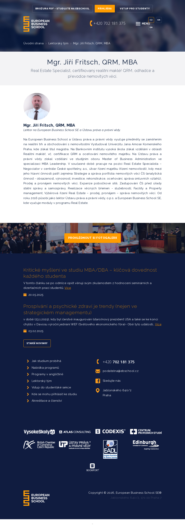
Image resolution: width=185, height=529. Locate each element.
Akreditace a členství (47, 400)
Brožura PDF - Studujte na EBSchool (62, 8)
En (151, 27)
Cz (151, 20)
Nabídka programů (45, 367)
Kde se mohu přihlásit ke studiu (54, 394)
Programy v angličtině (47, 374)
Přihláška (105, 8)
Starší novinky (37, 343)
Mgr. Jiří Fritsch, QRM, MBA (91, 43)
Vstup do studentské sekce (51, 387)
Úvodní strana (33, 43)
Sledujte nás (108, 380)
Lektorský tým (58, 43)
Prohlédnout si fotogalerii (92, 238)
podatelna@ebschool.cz (117, 371)
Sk (158, 20)
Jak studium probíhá (46, 361)
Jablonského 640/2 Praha (113, 392)
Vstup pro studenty (135, 8)
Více (68, 288)
